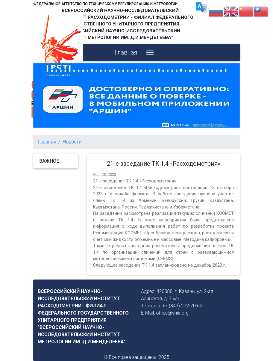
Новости (72, 142)
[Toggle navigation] (150, 52)
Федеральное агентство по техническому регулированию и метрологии (105, 4)
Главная (126, 52)
